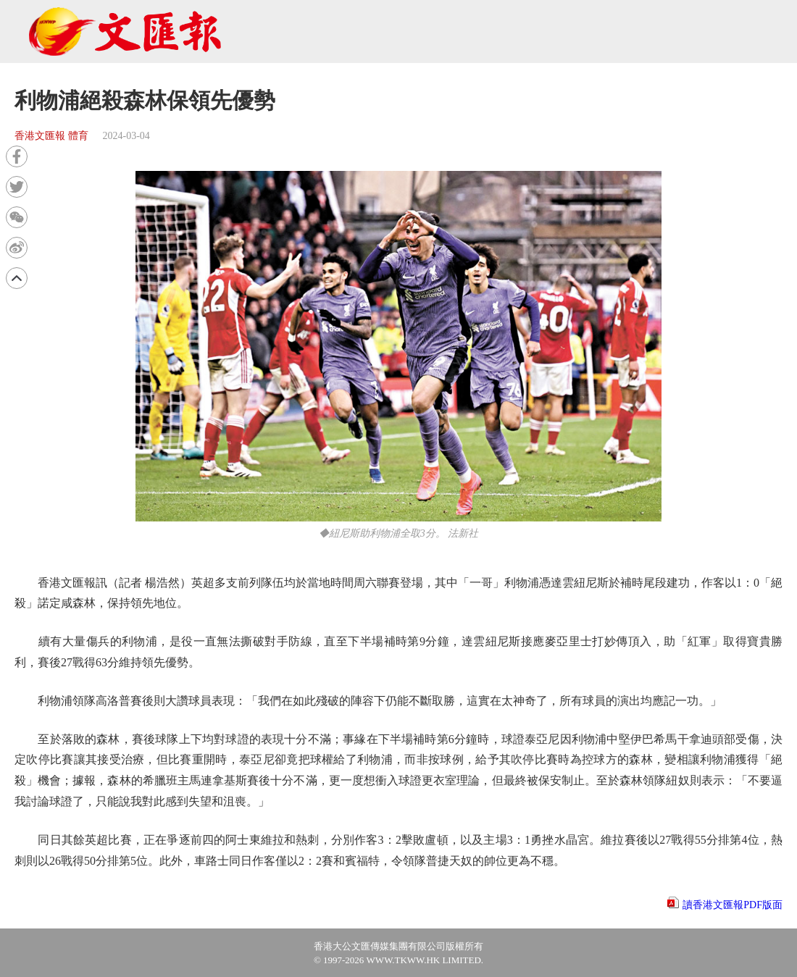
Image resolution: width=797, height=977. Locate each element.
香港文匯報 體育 (51, 135)
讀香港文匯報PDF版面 (733, 905)
